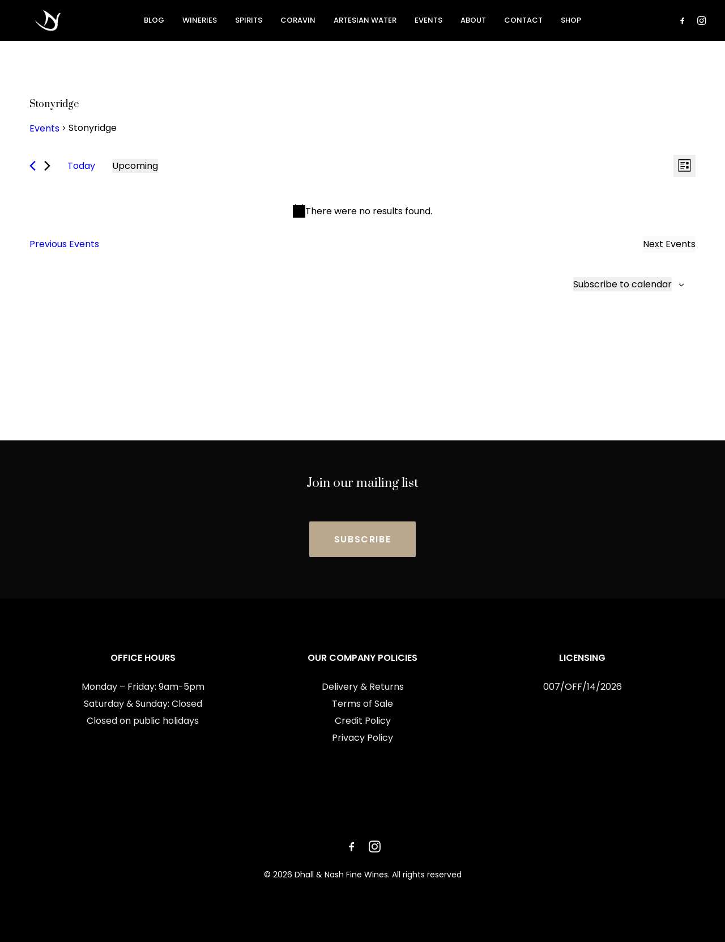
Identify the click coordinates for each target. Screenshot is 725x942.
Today (81, 165)
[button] (684, 22)
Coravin (297, 22)
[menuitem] (154, 22)
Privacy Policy (362, 737)
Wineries (199, 22)
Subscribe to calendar (622, 284)
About (473, 22)
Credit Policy (363, 720)
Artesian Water (365, 22)
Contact (523, 22)
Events (428, 22)
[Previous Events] (32, 165)
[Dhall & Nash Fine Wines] (34, 22)
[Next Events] (47, 165)
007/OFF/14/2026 (582, 686)
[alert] (362, 211)
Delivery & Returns (363, 686)
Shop (571, 22)
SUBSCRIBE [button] (362, 539)
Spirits (248, 22)
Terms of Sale (362, 703)
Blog (154, 22)
